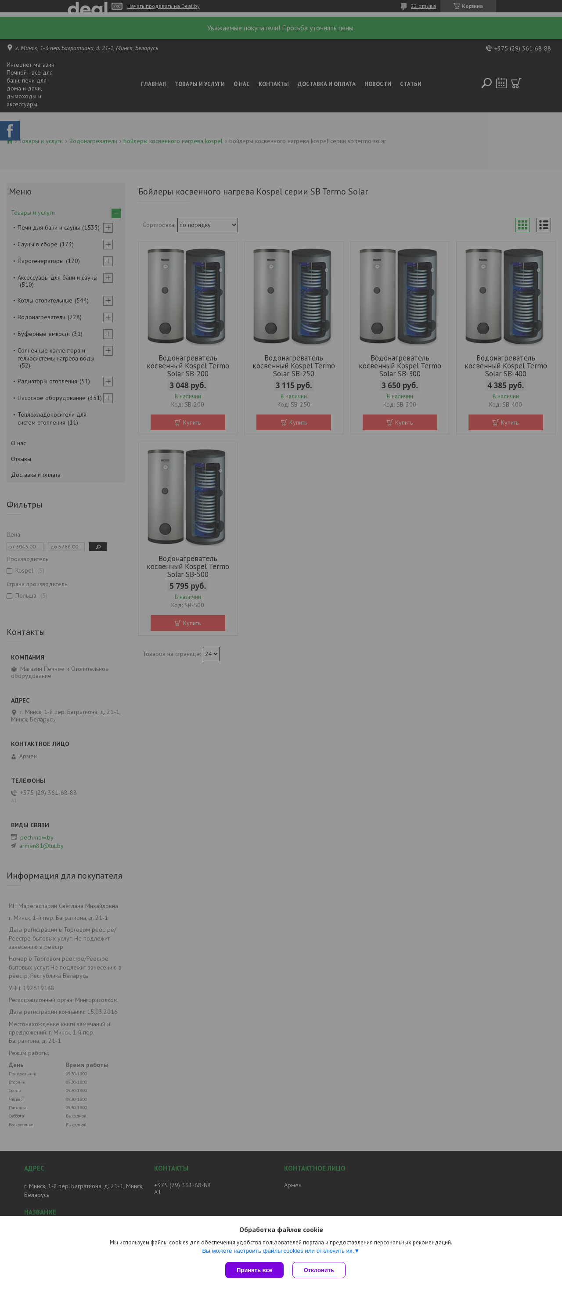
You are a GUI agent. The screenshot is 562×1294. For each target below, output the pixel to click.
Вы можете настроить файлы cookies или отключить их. (278, 1250)
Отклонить (319, 1270)
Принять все (254, 1270)
